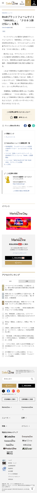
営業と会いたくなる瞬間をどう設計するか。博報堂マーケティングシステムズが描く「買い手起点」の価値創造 (19, 296)
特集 (4, 426)
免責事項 (10, 468)
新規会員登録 (18, 258)
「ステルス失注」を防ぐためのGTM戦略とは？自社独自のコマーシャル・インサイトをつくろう (19, 346)
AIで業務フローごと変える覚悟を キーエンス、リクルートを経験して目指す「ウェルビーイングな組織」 (19, 354)
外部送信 (10, 479)
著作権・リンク (12, 463)
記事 (24, 418)
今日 (10, 281)
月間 (27, 281)
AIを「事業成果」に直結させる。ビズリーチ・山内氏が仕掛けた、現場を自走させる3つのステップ (20, 316)
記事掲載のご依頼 (27, 399)
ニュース (6, 418)
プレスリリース (10, 137)
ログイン (18, 263)
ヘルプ (10, 460)
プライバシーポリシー (14, 476)
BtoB (4, 31)
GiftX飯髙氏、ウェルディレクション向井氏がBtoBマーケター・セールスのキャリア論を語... (18, 148)
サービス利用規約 (13, 474)
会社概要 (10, 471)
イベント (26, 426)
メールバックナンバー (18, 253)
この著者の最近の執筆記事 (21, 191)
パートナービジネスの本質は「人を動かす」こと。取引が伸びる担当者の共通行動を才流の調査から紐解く (19, 288)
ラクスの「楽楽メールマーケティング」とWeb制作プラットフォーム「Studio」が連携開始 (19, 155)
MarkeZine (7, 407)
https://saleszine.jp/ (19, 184)
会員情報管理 (11, 465)
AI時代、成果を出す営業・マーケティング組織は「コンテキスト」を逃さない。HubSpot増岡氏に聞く (19, 330)
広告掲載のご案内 (9, 399)
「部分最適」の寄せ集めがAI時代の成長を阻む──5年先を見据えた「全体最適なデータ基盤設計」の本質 (19, 338)
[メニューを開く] (3, 3)
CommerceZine (27, 408)
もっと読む (7, 164)
